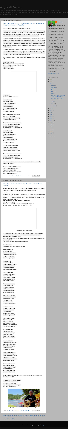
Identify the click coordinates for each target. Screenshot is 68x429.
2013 (51, 129)
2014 (51, 127)
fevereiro (53, 105)
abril (52, 93)
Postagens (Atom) (11, 418)
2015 (51, 124)
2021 (51, 112)
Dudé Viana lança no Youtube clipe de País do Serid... (58, 96)
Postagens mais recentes (11, 415)
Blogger (43, 425)
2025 (51, 81)
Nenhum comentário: (25, 175)
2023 (51, 108)
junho (52, 91)
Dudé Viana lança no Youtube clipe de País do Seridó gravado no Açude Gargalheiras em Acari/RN (23, 24)
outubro (53, 85)
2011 (51, 133)
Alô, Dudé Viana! (10, 7)
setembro (53, 87)
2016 (51, 122)
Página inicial (24, 415)
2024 (51, 83)
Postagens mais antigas (37, 415)
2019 (51, 116)
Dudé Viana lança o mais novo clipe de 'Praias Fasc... (57, 100)
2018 (51, 118)
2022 (51, 110)
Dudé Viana (60, 22)
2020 (51, 114)
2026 (51, 79)
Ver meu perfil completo (53, 73)
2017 (51, 120)
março (52, 103)
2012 (51, 131)
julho (52, 89)
